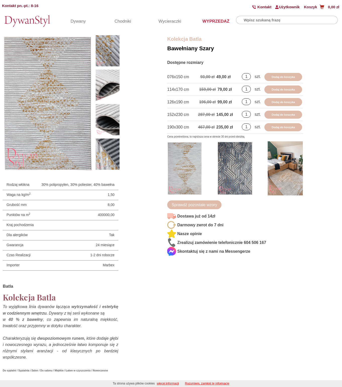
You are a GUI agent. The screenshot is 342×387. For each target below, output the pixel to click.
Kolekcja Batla (184, 39)
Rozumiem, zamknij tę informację (207, 383)
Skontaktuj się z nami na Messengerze (213, 251)
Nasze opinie (189, 234)
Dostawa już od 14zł (196, 216)
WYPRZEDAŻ (211, 21)
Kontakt (264, 7)
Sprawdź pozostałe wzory (194, 205)
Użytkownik (289, 7)
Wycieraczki (167, 21)
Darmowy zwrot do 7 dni (200, 225)
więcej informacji (168, 383)
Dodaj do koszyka (283, 76)
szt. (258, 76)
